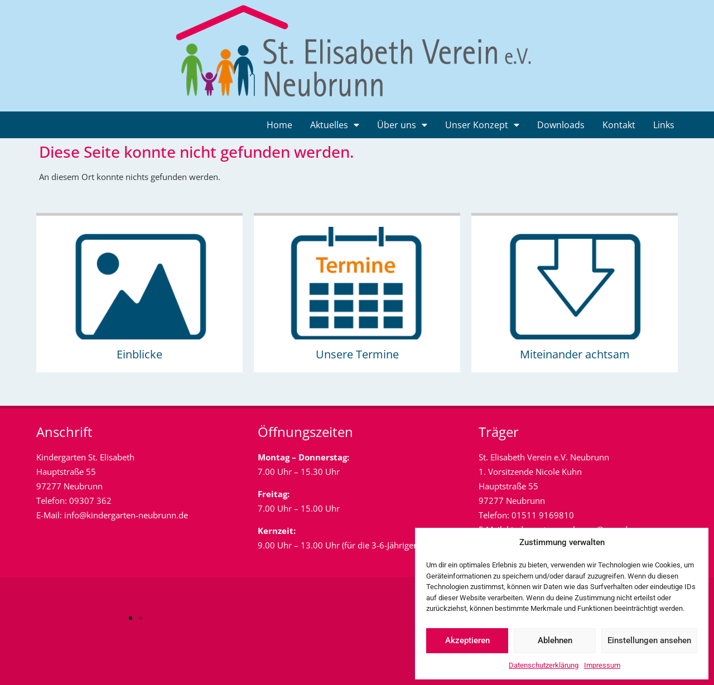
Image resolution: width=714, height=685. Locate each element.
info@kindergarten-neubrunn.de (126, 515)
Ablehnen (555, 640)
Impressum (602, 665)
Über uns (402, 125)
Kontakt (618, 125)
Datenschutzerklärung (543, 665)
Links (663, 125)
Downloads (561, 125)
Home (279, 125)
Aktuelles (334, 125)
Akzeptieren (467, 640)
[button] (130, 618)
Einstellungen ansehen (649, 640)
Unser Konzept (482, 125)
